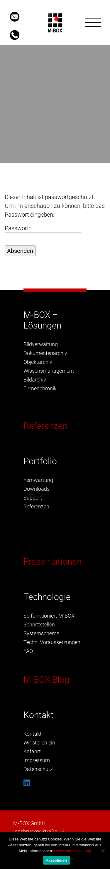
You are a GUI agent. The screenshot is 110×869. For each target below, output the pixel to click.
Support (32, 498)
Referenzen (45, 426)
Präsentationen (52, 561)
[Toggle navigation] (93, 23)
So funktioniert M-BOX (49, 616)
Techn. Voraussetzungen (51, 642)
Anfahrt (32, 751)
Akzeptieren (56, 860)
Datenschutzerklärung (72, 851)
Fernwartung (38, 480)
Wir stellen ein (39, 742)
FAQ (28, 651)
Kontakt (32, 734)
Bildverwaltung (40, 344)
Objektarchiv (37, 362)
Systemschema (41, 633)
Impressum (36, 760)
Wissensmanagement (48, 371)
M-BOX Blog (46, 679)
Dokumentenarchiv (45, 353)
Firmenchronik (40, 388)
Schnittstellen (39, 624)
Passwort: (43, 234)
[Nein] (103, 850)
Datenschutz (38, 769)
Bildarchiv (34, 380)
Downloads (36, 489)
